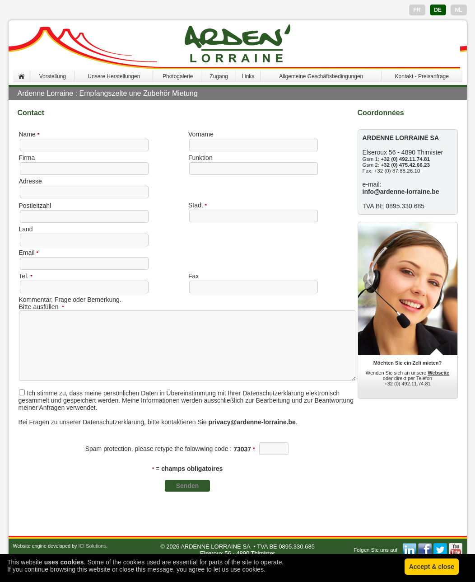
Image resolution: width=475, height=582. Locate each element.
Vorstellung (52, 76)
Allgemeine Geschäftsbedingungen (321, 76)
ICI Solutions (92, 546)
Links (248, 76)
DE (438, 10)
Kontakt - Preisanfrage (422, 76)
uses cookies (64, 562)
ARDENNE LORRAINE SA (215, 546)
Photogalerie (178, 76)
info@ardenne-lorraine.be (401, 191)
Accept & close (431, 566)
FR (417, 10)
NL (458, 10)
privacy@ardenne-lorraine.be (252, 422)
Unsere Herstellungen (114, 76)
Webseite (438, 372)
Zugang (219, 76)
